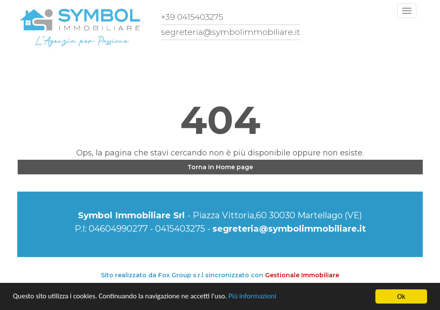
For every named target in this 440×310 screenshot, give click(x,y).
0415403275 (180, 228)
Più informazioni (255, 296)
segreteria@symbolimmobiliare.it (289, 228)
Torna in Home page (220, 167)
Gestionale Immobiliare (302, 275)
